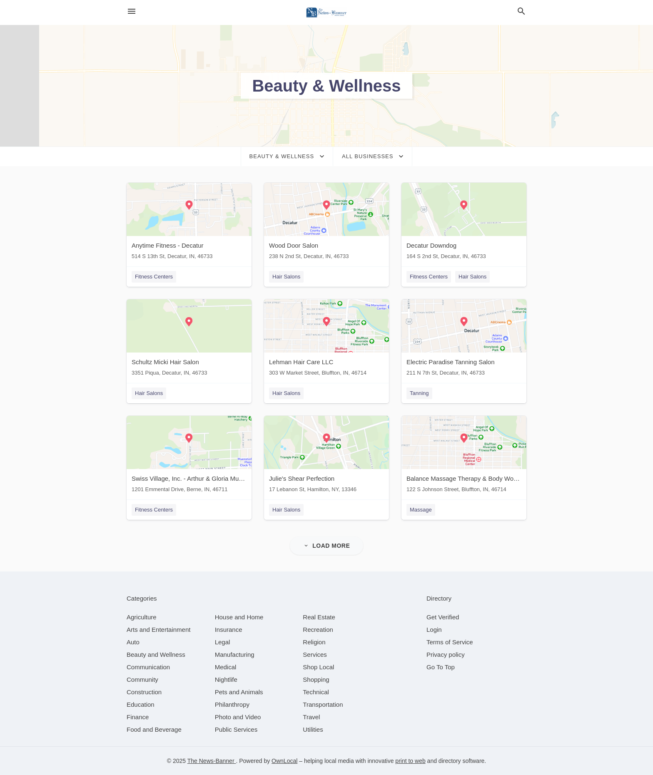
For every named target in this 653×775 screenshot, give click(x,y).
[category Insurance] (228, 629)
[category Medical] (226, 667)
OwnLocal (284, 761)
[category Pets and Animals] (239, 692)
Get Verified (442, 617)
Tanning (419, 393)
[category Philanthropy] (232, 704)
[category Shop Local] (318, 667)
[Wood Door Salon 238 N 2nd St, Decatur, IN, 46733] (326, 223)
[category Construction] (144, 692)
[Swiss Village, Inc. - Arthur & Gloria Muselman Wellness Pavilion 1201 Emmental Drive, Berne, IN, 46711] (189, 456)
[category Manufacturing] (234, 654)
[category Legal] (222, 642)
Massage (421, 510)
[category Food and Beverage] (154, 729)
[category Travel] (311, 716)
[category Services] (315, 654)
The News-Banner (211, 761)
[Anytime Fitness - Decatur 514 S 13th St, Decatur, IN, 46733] (189, 223)
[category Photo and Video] (238, 716)
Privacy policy (445, 654)
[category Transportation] (323, 704)
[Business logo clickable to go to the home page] (326, 12)
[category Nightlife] (226, 679)
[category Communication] (148, 667)
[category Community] (142, 679)
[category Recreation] (318, 629)
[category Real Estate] (319, 617)
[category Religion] (314, 642)
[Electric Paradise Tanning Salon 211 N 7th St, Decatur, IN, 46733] (463, 339)
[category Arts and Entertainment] (158, 629)
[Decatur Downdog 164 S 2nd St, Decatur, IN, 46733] (463, 223)
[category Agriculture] (142, 617)
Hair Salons (286, 276)
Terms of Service (449, 642)
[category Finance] (138, 716)
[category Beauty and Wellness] (156, 654)
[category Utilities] (313, 729)
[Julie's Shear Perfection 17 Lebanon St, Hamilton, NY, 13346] (326, 456)
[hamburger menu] (132, 11)
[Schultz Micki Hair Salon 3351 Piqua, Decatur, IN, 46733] (189, 339)
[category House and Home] (239, 617)
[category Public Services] (236, 729)
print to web (410, 761)
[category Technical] (316, 692)
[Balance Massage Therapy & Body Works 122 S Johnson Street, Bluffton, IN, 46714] (463, 456)
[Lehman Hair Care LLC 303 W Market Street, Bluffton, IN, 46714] (326, 339)
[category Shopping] (316, 679)
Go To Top (440, 667)
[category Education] (141, 704)
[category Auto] (133, 642)
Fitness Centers (154, 276)
